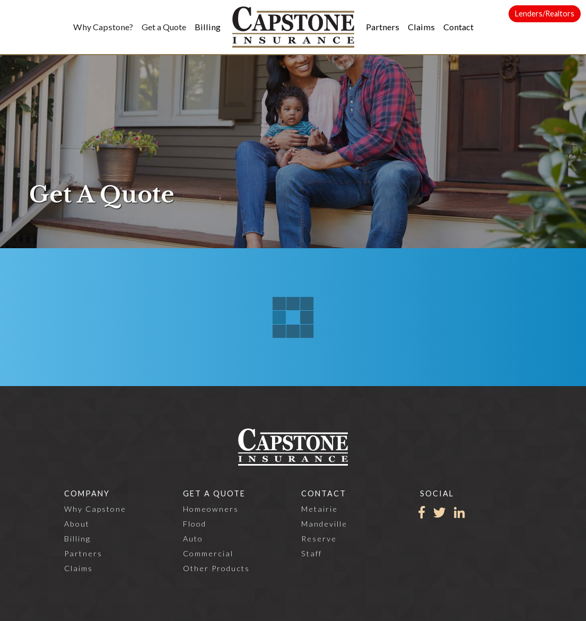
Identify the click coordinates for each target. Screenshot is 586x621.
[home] (293, 27)
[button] (103, 27)
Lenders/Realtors (544, 13)
